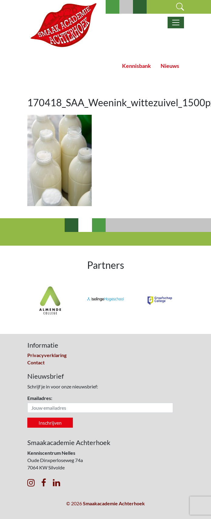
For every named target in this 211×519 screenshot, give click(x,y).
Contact (36, 362)
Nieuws (170, 66)
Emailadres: (39, 398)
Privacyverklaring (46, 355)
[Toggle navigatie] (176, 22)
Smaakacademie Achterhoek (114, 503)
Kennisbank (136, 66)
